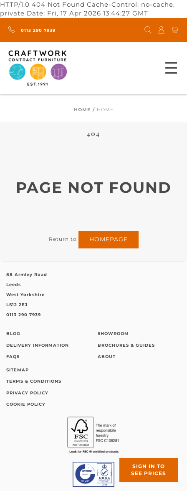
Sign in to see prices (148, 469)
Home (82, 110)
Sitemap (17, 370)
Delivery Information (37, 345)
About (107, 356)
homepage (108, 239)
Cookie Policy (25, 404)
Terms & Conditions (33, 381)
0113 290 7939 (32, 30)
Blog (13, 333)
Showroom (113, 333)
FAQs (13, 356)
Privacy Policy (27, 393)
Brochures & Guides (126, 345)
